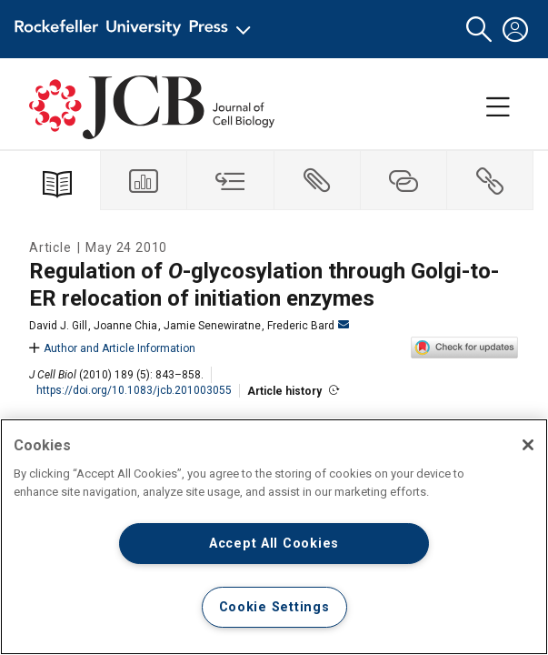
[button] (479, 29)
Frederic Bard (308, 325)
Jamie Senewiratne (212, 325)
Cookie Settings (274, 607)
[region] (274, 536)
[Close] (528, 445)
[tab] (144, 180)
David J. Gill (58, 325)
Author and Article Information (112, 348)
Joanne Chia (125, 325)
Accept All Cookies (274, 543)
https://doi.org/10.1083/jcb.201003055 (134, 390)
